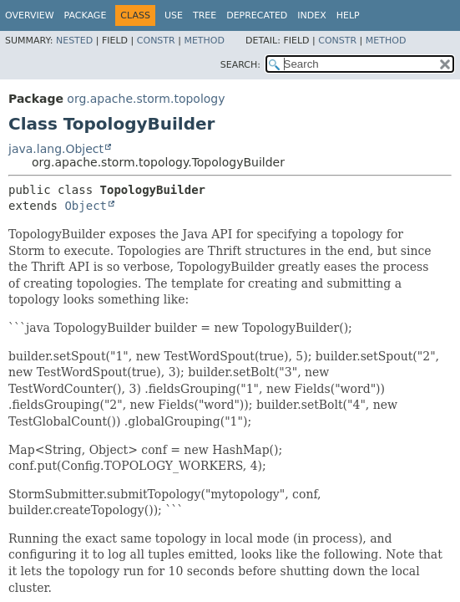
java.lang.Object (56, 149)
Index (311, 15)
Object (85, 205)
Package (85, 15)
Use (173, 15)
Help (348, 15)
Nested (74, 40)
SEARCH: (240, 64)
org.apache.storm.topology (146, 98)
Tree (204, 15)
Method (204, 40)
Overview (29, 15)
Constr (156, 40)
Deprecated (256, 15)
